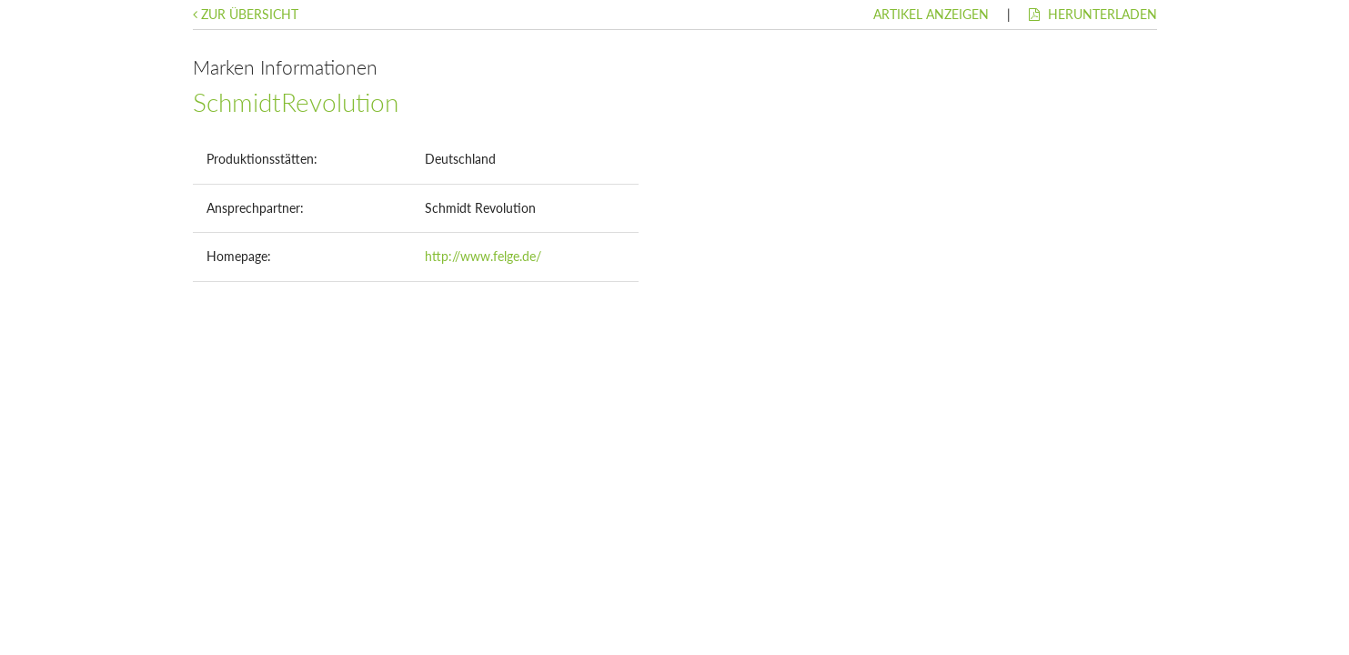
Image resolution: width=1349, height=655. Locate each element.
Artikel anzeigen (931, 14)
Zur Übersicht (245, 14)
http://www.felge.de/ (483, 256)
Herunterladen (1093, 14)
